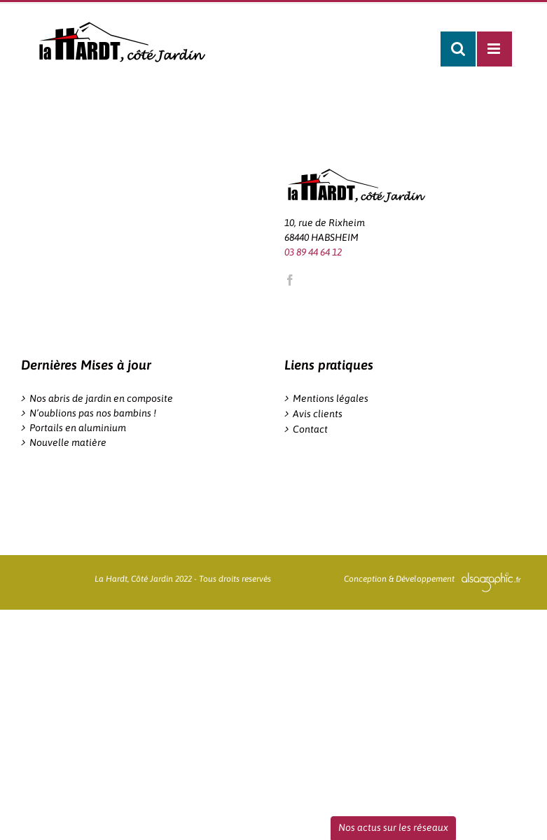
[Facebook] (290, 280)
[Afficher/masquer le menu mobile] (494, 48)
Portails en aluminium (77, 427)
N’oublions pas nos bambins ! (92, 413)
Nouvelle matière (67, 442)
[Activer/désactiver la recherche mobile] (458, 48)
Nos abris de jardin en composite (101, 398)
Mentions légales (330, 398)
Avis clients (317, 413)
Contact (310, 429)
